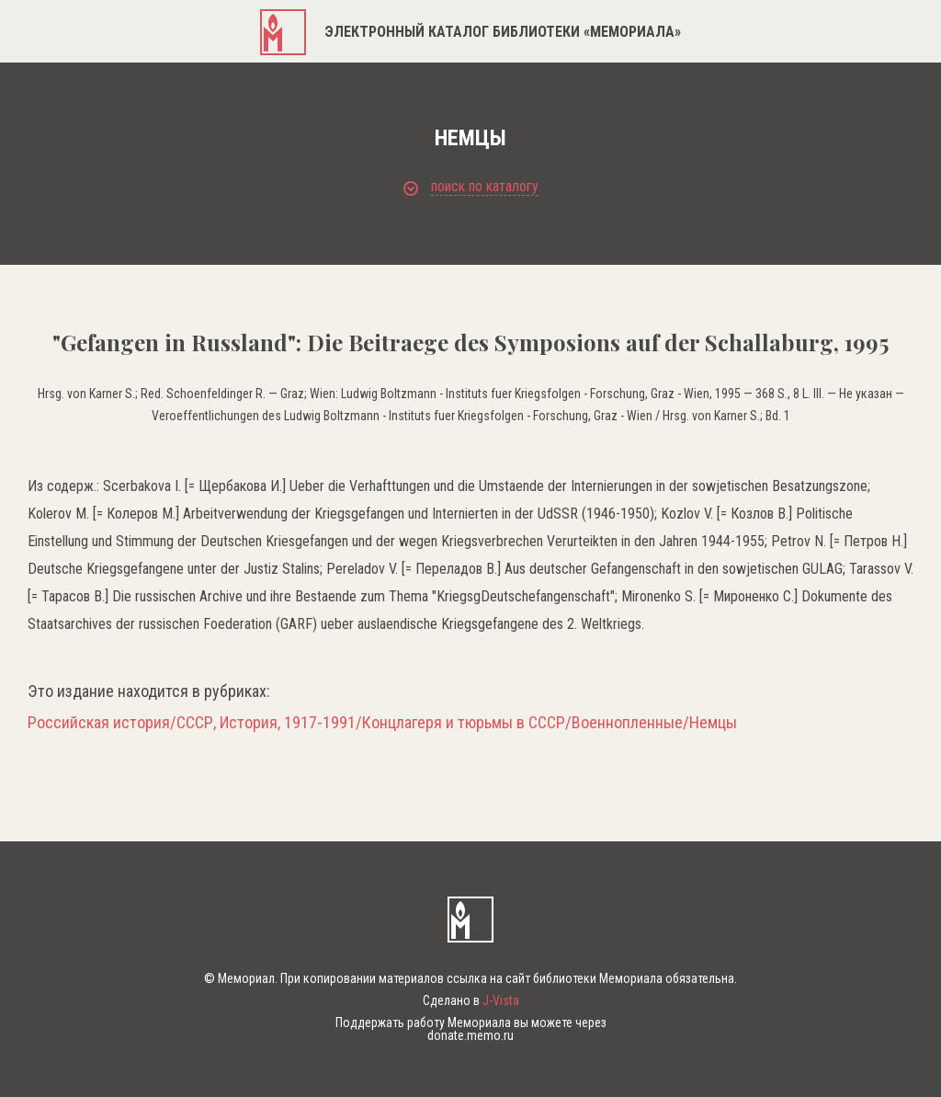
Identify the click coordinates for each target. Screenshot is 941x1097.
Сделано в (471, 1000)
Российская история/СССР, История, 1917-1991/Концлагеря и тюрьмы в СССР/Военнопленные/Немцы (382, 722)
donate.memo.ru (470, 1035)
